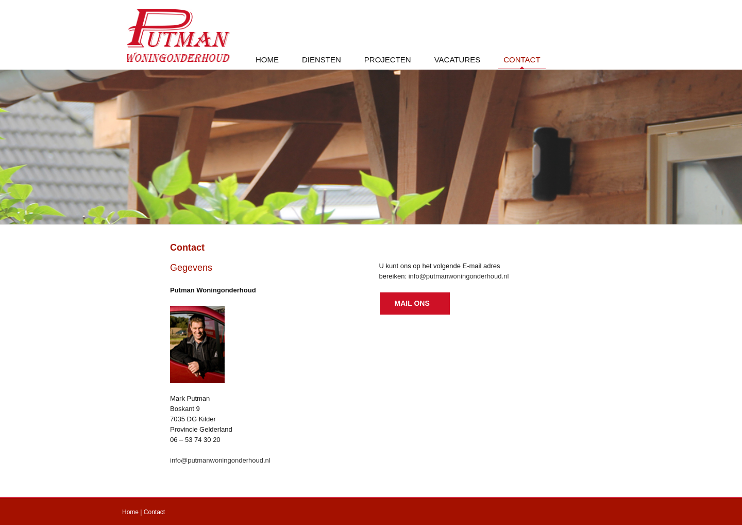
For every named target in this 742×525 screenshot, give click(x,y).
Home (130, 512)
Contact (154, 512)
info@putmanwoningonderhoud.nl (220, 460)
